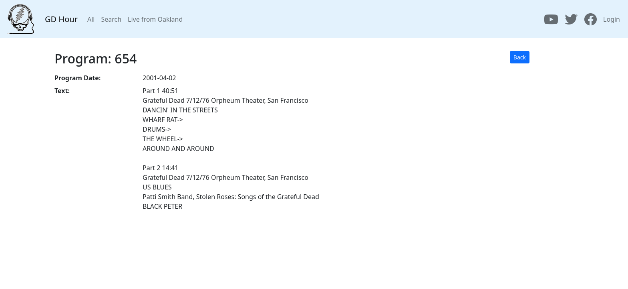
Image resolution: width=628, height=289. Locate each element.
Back (519, 57)
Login (611, 19)
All (91, 19)
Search (111, 19)
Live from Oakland (155, 19)
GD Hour (61, 19)
